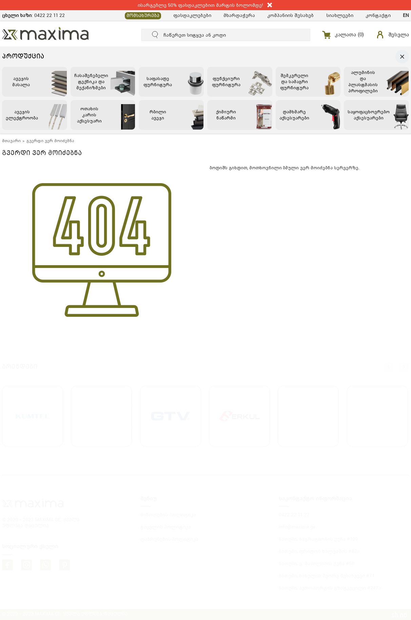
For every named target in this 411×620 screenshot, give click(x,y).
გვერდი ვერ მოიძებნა (50, 141)
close (270, 5)
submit (155, 35)
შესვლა (398, 35)
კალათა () (349, 35)
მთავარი (11, 141)
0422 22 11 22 (49, 15)
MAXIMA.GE (46, 33)
